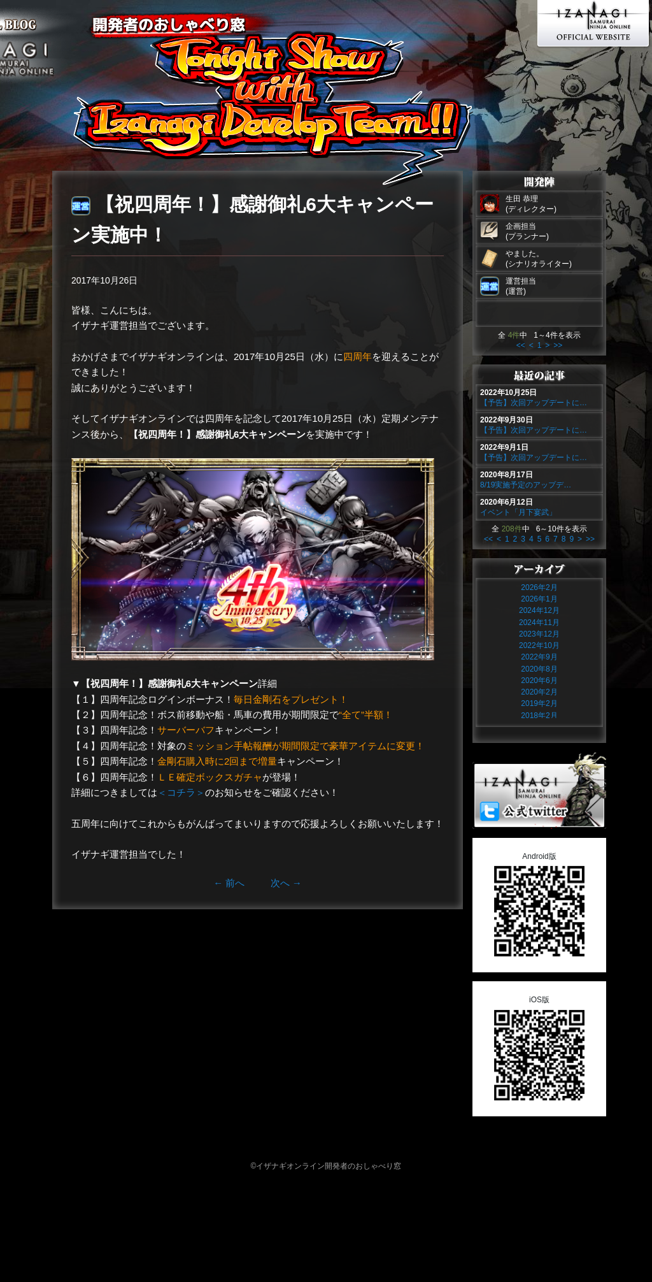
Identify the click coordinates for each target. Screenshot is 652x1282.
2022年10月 (539, 645)
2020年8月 (539, 669)
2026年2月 (539, 587)
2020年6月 (539, 680)
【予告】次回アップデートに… (533, 402)
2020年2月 (539, 692)
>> (557, 345)
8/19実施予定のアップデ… (525, 484)
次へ (286, 882)
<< (520, 345)
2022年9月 (539, 656)
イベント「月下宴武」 (518, 512)
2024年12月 (539, 610)
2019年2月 (539, 703)
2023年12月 (539, 634)
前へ (228, 882)
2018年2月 (539, 715)
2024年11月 (539, 622)
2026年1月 (539, 598)
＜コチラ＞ (181, 792)
